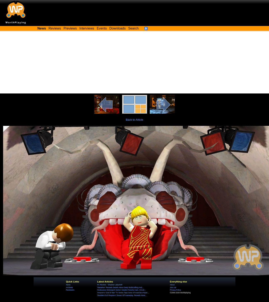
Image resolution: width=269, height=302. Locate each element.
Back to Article (134, 119)
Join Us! (173, 287)
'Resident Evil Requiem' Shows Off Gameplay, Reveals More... (122, 295)
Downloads (117, 28)
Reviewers (70, 290)
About (172, 285)
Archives (69, 287)
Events (102, 28)
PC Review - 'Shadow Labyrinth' (110, 285)
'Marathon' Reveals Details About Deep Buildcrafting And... (120, 287)
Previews (70, 28)
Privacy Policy (175, 290)
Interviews (86, 28)
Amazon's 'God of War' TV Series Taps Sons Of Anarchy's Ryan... (123, 293)
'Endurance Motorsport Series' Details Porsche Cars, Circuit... (121, 290)
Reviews (55, 28)
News (68, 285)
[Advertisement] (134, 62)
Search (133, 28)
